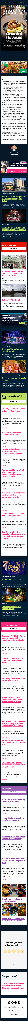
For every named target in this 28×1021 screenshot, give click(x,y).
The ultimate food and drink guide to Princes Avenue (13, 920)
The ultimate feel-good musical (11, 580)
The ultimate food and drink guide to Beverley (13, 900)
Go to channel (14, 248)
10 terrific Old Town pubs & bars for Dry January (13, 819)
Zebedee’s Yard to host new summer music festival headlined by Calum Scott (13, 638)
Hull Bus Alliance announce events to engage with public (14, 514)
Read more (4, 427)
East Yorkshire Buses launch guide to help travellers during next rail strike (13, 495)
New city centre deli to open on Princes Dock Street (13, 410)
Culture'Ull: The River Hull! (12, 300)
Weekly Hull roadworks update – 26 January (11, 433)
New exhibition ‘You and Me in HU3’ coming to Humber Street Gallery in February (13, 723)
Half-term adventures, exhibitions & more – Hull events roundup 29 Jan (12, 699)
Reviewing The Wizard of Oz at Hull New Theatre (13, 680)
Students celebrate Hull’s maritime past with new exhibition (12, 660)
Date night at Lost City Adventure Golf (11, 608)
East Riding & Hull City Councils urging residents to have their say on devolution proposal (14, 535)
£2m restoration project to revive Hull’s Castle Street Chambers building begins (13, 986)
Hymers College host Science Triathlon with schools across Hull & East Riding (14, 451)
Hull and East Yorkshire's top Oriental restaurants (13, 800)
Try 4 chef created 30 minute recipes (14, 379)
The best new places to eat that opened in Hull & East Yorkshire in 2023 (13, 273)
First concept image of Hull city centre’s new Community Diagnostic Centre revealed (13, 473)
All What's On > (14, 628)
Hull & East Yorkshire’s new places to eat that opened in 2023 (13, 860)
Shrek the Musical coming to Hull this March (13, 350)
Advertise (21, 2)
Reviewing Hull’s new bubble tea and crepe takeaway (13, 837)
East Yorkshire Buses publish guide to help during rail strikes (13, 198)
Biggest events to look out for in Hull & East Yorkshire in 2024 (13, 742)
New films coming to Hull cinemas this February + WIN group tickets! (14, 765)
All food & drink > (14, 792)
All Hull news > (14, 401)
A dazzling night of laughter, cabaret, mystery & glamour (14, 228)
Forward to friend (14, 2)
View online (7, 2)
